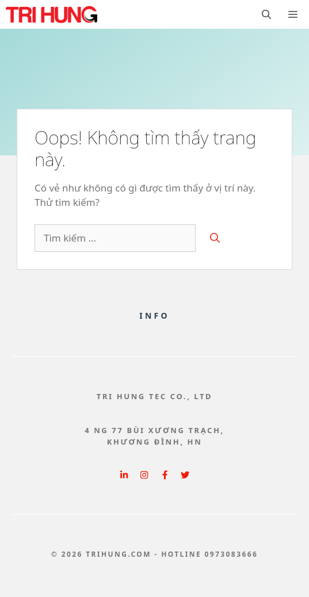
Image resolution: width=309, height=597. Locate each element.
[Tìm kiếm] (215, 238)
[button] (266, 14)
